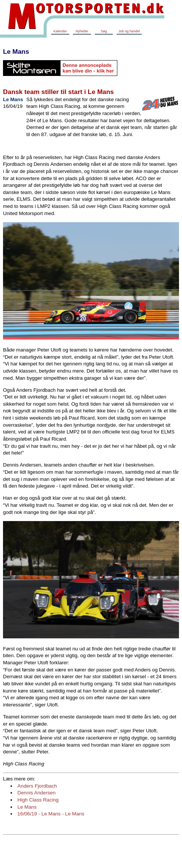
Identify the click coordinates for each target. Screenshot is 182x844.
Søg (104, 31)
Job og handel (129, 31)
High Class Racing (38, 800)
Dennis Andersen (36, 793)
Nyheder (82, 31)
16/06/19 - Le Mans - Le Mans (50, 814)
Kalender (60, 31)
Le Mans (16, 51)
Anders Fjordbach (37, 786)
